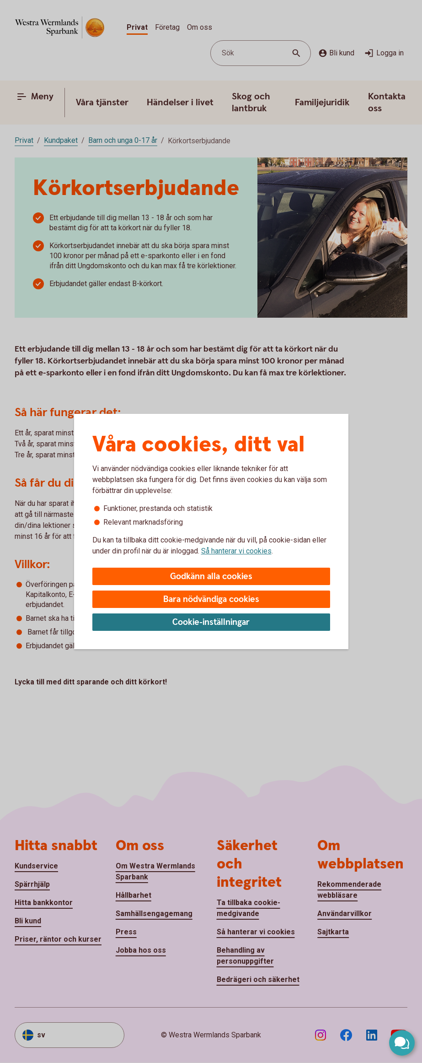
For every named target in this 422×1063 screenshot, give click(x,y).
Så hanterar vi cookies (236, 551)
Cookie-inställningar (211, 622)
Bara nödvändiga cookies (211, 599)
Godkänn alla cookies (211, 576)
